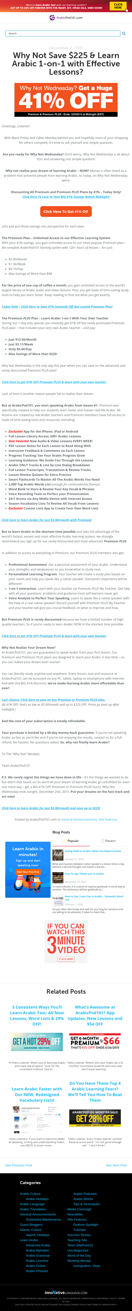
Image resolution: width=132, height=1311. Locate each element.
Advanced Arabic (38, 1245)
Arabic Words (83, 1199)
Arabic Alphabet (37, 1250)
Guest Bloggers (31, 1224)
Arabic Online (36, 1266)
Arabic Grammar (38, 1255)
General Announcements (79, 819)
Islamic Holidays (38, 1235)
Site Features (108, 819)
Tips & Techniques (86, 1204)
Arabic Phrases (37, 1271)
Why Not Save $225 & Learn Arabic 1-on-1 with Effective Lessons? (66, 63)
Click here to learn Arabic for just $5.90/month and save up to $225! (51, 808)
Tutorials (79, 1230)
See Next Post (116, 1165)
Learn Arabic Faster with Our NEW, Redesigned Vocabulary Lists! (37, 1094)
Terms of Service (101, 1305)
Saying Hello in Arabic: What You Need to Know (93, 851)
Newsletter (75, 1214)
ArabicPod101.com (91, 1298)
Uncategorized (78, 1250)
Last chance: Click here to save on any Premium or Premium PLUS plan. (53, 700)
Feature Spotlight (85, 1224)
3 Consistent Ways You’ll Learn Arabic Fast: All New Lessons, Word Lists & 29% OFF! (37, 1015)
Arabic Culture (30, 1194)
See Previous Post (18, 1165)
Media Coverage (79, 1209)
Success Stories (79, 1235)
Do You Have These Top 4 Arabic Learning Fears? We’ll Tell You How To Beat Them (95, 1091)
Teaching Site (77, 1240)
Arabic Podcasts (85, 1194)
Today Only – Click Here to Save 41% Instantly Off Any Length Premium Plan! (57, 306)
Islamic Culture (31, 1230)
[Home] (66, 20)
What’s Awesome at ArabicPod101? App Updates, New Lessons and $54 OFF (95, 1015)
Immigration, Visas (86, 1266)
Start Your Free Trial (28, 872)
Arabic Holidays (37, 1199)
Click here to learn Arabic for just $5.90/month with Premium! (47, 520)
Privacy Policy (109, 1298)
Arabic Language (32, 1204)
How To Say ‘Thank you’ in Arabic (84, 873)
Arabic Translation (33, 1209)
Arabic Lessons (37, 1260)
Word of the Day (79, 1255)
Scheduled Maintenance (43, 1219)
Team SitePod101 (80, 1245)
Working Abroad (79, 1260)
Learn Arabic (29, 1240)
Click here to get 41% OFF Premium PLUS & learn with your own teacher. (54, 636)
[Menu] (5, 17)
